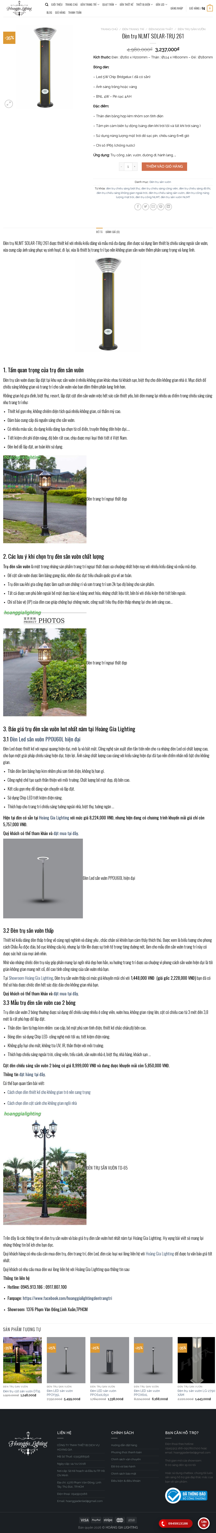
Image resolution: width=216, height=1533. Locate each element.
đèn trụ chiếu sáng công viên (159, 188)
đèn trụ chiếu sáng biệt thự (123, 188)
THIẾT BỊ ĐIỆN (144, 5)
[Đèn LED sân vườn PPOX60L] (153, 1360)
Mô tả (99, 232)
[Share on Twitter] (145, 206)
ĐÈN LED (161, 5)
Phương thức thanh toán (126, 1452)
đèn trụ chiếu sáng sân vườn (167, 192)
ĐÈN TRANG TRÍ (90, 5)
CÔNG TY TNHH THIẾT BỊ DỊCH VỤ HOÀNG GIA (78, 1447)
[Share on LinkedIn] (168, 206)
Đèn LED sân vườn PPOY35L (60, 1393)
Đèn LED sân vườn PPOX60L (147, 1393)
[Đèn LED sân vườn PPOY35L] (66, 1360)
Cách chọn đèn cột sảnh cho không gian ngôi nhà (42, 1103)
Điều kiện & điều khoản (125, 1480)
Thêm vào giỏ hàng (164, 167)
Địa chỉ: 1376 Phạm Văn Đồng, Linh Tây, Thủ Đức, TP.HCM (79, 1484)
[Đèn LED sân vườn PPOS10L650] (109, 1360)
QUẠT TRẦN (109, 5)
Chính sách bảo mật (123, 1473)
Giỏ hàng (60, 13)
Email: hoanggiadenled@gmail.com (80, 1501)
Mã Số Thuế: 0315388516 (73, 1456)
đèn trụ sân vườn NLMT (175, 197)
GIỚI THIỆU (56, 5)
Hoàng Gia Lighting (160, 1253)
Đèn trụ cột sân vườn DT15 (21, 1391)
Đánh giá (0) (113, 232)
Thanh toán (75, 13)
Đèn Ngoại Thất (161, 29)
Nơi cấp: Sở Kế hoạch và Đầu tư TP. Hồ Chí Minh (81, 1473)
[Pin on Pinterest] (160, 206)
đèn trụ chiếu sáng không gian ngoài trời (122, 192)
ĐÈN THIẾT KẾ (126, 5)
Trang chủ (109, 29)
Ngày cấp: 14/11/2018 (71, 1463)
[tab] (99, 232)
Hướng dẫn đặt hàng (124, 1445)
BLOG (49, 13)
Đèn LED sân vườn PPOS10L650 (103, 1393)
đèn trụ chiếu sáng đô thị (194, 188)
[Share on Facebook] (137, 206)
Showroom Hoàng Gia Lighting (31, 978)
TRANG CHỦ (71, 5)
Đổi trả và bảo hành (123, 1466)
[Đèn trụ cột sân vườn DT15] (22, 1360)
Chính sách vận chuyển (126, 1459)
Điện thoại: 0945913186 (72, 1493)
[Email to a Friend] (153, 206)
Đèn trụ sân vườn (191, 29)
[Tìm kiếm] (46, 5)
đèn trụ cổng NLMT (147, 197)
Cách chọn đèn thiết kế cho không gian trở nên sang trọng (49, 1092)
